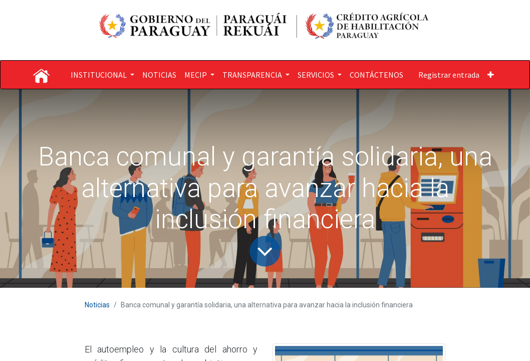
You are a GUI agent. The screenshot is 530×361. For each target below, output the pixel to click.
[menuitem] (159, 75)
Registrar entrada (448, 75)
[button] (490, 75)
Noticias (97, 305)
